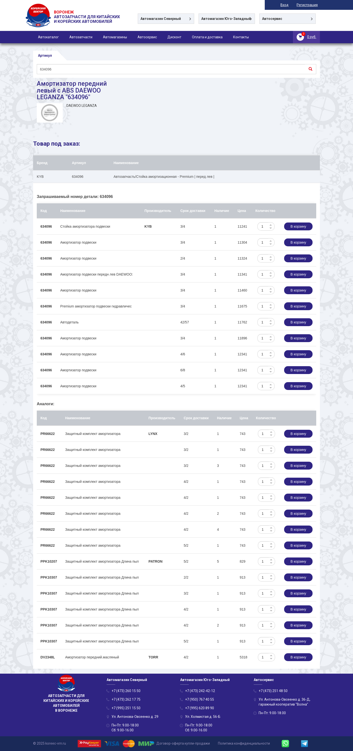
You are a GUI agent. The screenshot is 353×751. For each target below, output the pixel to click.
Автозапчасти (80, 37)
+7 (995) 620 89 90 (199, 708)
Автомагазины (115, 37)
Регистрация (309, 5)
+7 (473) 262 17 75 (126, 699)
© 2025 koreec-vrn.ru (49, 743)
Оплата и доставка (207, 37)
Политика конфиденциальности (244, 743)
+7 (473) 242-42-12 (200, 691)
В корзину (298, 226)
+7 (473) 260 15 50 (126, 691)
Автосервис (147, 37)
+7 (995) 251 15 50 (126, 708)
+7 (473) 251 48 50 (273, 691)
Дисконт (174, 37)
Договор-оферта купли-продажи (183, 743)
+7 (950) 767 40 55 (199, 699)
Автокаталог (48, 37)
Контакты (241, 37)
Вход (287, 5)
